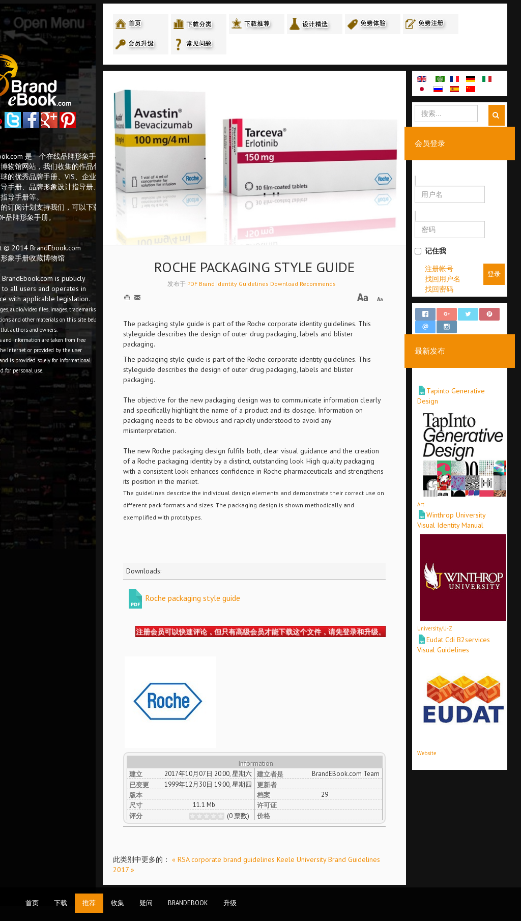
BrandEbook (188, 903)
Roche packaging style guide (239, 579)
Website (438, 745)
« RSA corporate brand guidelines (271, 856)
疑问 (146, 903)
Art (432, 496)
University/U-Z (446, 620)
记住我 (442, 252)
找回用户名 (454, 280)
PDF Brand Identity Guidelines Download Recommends (291, 264)
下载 (60, 903)
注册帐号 (451, 270)
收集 (117, 903)
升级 (230, 903)
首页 (32, 903)
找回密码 (451, 290)
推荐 (89, 903)
